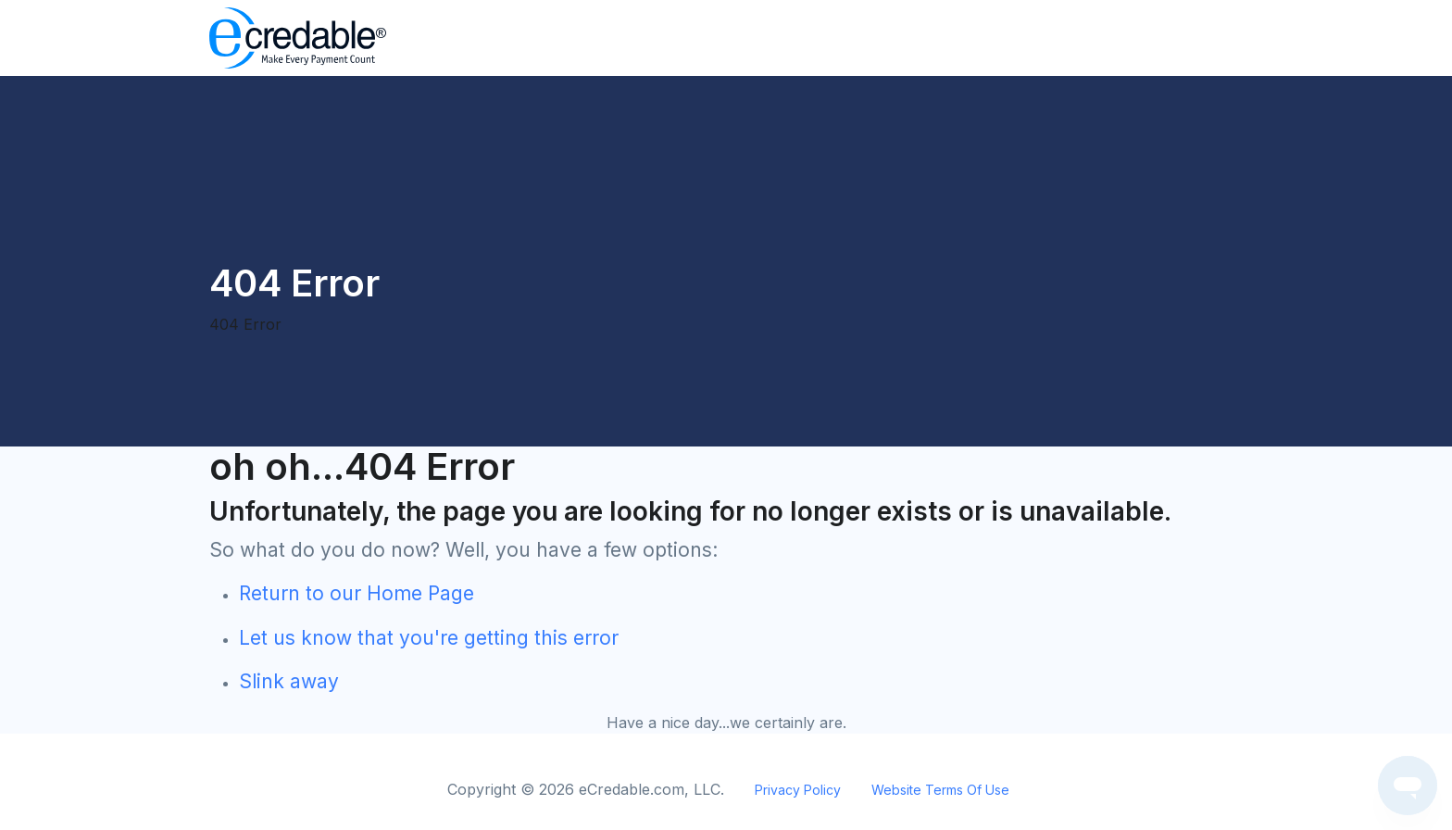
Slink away (289, 681)
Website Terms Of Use (940, 790)
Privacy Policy (798, 790)
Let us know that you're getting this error (429, 637)
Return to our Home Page (356, 593)
